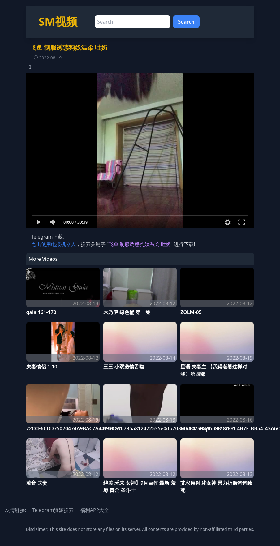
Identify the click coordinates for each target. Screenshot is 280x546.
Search (186, 21)
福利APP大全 (94, 510)
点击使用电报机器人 (53, 244)
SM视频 (58, 21)
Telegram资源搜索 (53, 510)
